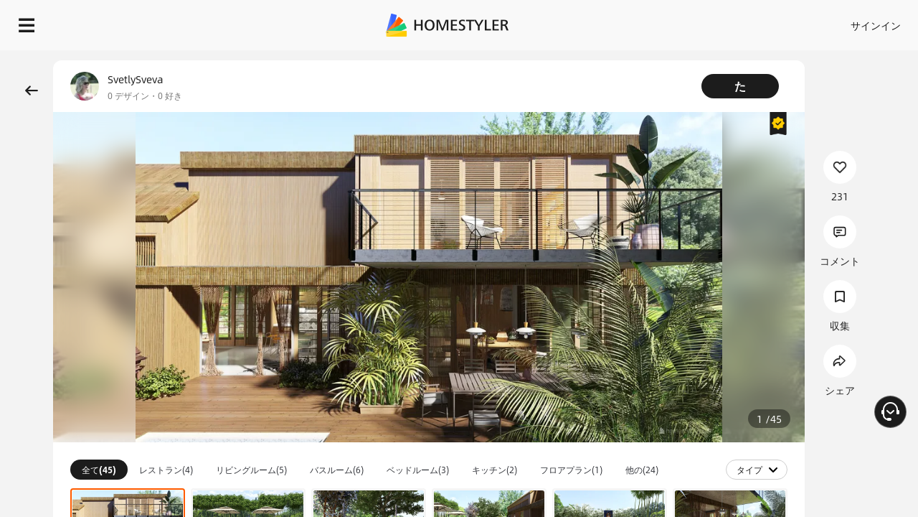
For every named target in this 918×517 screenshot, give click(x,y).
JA (774, 21)
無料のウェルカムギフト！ (644, 57)
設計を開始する (855, 21)
